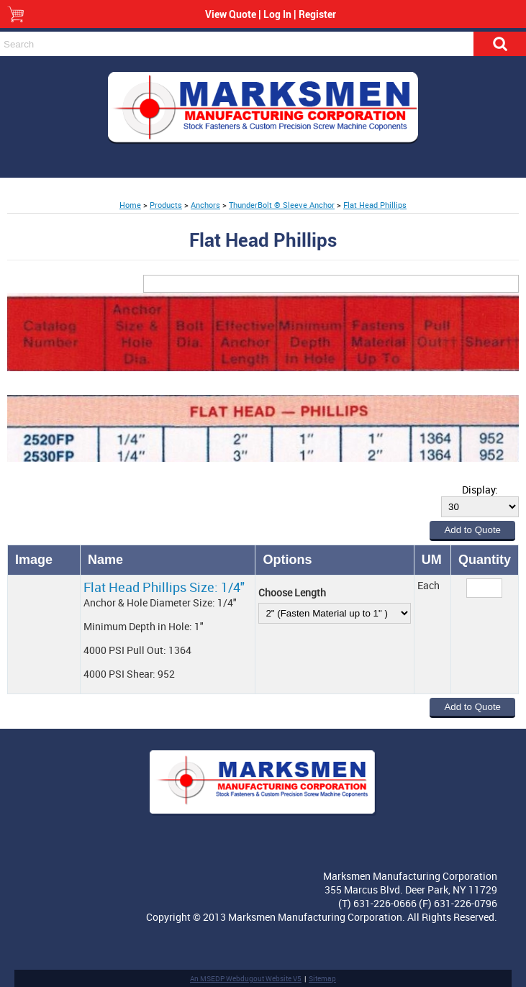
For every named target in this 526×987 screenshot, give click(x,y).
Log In (277, 14)
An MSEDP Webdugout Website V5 (245, 978)
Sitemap (322, 978)
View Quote (230, 14)
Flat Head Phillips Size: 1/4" (164, 587)
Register (317, 14)
